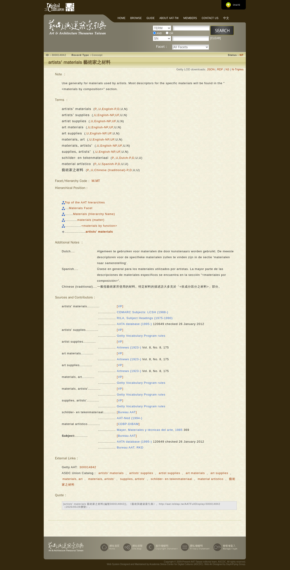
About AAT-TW (169, 18)
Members (190, 18)
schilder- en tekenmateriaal (171, 479)
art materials (195, 473)
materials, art (73, 479)
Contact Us (210, 18)
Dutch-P (125, 158)
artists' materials (111, 473)
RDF (220, 69)
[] (120, 306)
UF (117, 115)
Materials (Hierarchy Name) (94, 214)
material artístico (210, 479)
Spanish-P (109, 164)
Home (122, 18)
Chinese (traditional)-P (111, 170)
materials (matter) (90, 220)
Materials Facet (80, 208)
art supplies (219, 473)
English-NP (105, 115)
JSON (211, 69)
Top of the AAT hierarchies (85, 202)
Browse (136, 18)
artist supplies (169, 473)
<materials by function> (99, 225)
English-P (109, 109)
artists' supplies (141, 473)
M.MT (96, 181)
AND (159, 33)
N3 (227, 69)
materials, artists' (101, 479)
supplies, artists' (132, 479)
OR (171, 33)
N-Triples (237, 69)
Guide (150, 18)
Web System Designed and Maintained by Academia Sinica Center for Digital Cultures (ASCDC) (155, 564)
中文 (226, 18)
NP (241, 55)
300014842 (88, 467)
